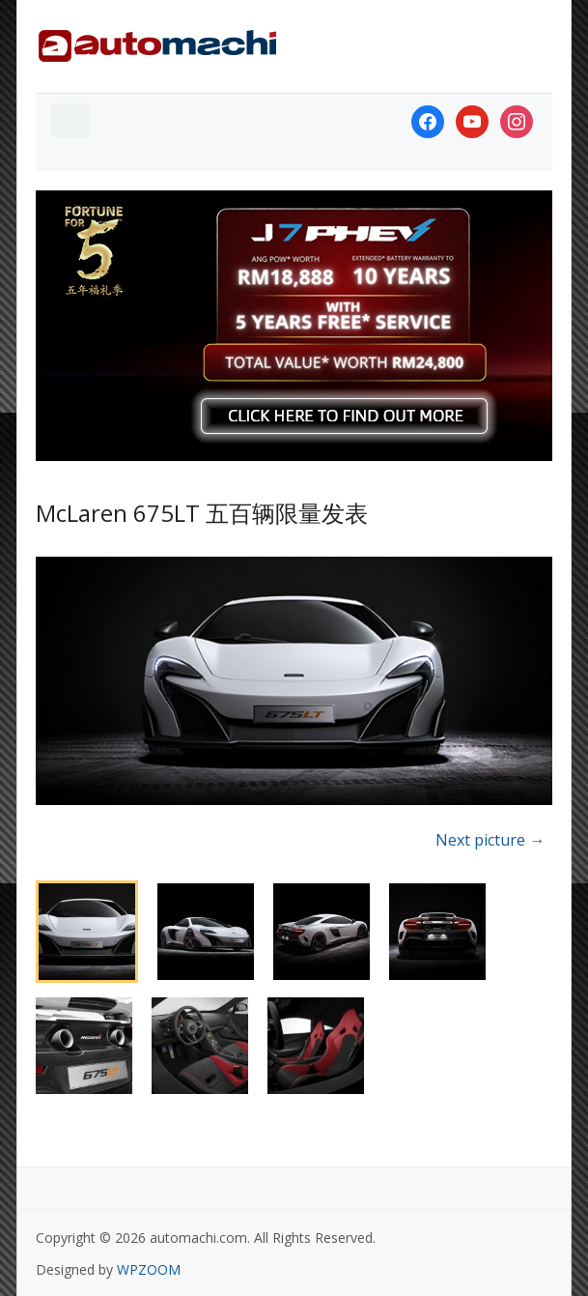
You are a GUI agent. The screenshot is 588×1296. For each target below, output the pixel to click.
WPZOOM (149, 1269)
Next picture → (490, 839)
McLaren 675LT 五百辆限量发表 (202, 513)
